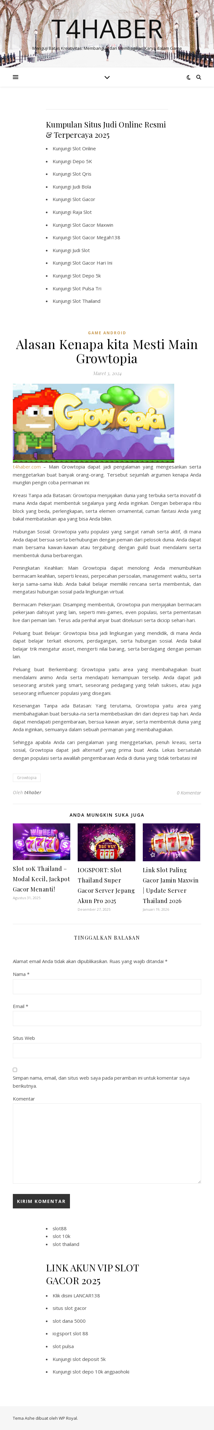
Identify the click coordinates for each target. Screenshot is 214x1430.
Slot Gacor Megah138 (96, 237)
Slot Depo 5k (87, 275)
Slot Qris (82, 174)
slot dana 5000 (69, 1321)
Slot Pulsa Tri (87, 288)
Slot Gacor (84, 199)
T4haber (107, 28)
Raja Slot (82, 212)
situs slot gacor (70, 1308)
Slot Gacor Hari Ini (92, 262)
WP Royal (68, 1418)
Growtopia (27, 777)
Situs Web (24, 1038)
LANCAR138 (86, 1295)
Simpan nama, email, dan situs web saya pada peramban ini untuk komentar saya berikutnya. (101, 1082)
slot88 (60, 1228)
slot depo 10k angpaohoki (101, 1371)
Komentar (24, 1098)
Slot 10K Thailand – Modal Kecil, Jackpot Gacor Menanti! (41, 879)
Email (20, 1006)
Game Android (107, 333)
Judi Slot (81, 250)
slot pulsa (63, 1346)
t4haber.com (27, 466)
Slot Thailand (86, 301)
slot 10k (61, 1236)
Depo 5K (82, 161)
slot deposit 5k (89, 1359)
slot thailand (66, 1244)
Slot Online (84, 148)
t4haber (33, 792)
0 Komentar (189, 792)
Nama (21, 974)
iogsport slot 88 (70, 1333)
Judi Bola (82, 186)
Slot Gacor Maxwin (93, 225)
